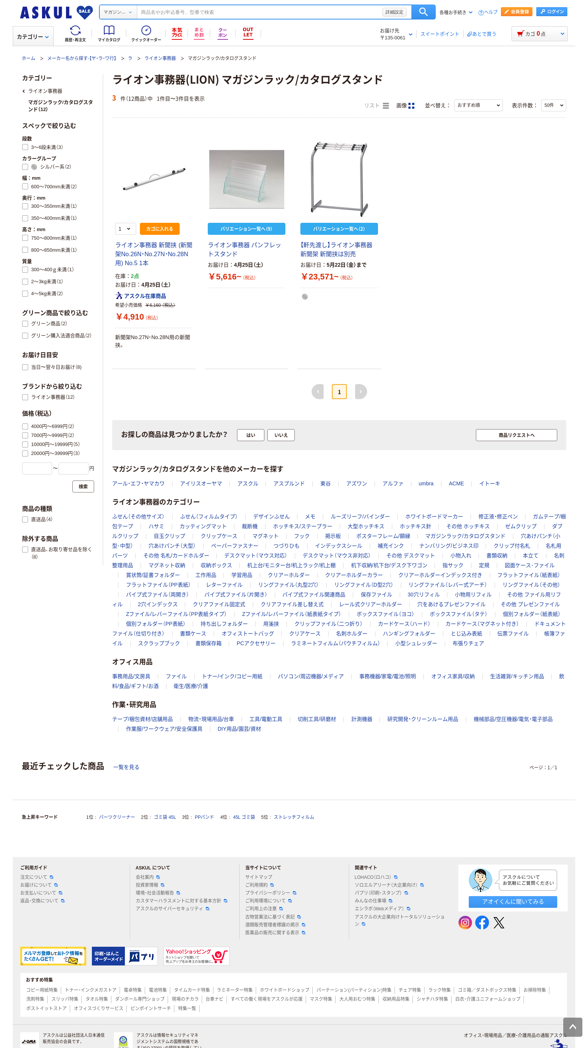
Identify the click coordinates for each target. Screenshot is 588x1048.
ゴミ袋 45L (165, 817)
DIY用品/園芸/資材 (239, 729)
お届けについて (39, 885)
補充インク (391, 546)
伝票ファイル (513, 634)
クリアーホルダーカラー (354, 575)
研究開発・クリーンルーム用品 (422, 719)
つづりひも (286, 546)
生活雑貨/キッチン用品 (517, 676)
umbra (426, 483)
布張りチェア (468, 643)
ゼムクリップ (521, 526)
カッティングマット (203, 526)
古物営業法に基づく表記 (273, 917)
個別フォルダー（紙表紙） (532, 614)
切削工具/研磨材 (317, 719)
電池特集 (158, 990)
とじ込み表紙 (466, 634)
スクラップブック (159, 643)
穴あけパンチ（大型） (172, 546)
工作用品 (205, 575)
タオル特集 (97, 999)
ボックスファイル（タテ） (459, 614)
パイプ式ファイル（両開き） (157, 595)
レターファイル (224, 585)
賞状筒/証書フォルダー (153, 575)
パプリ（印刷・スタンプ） (381, 893)
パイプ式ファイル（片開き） (235, 595)
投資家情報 (150, 885)
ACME (456, 483)
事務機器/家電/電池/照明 (387, 676)
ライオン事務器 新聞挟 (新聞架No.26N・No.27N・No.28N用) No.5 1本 (153, 254)
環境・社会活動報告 (158, 893)
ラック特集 (439, 990)
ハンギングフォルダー (409, 634)
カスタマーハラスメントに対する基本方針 (181, 901)
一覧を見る (126, 767)
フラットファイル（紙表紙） (528, 575)
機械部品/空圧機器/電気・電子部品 (513, 719)
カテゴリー (33, 37)
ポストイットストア (46, 1008)
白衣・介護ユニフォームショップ (487, 999)
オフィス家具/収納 (453, 676)
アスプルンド (289, 483)
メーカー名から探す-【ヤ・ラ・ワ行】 (81, 58)
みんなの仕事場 (373, 901)
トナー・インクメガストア (91, 990)
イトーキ (489, 483)
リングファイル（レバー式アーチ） (447, 585)
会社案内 (148, 877)
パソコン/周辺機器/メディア (311, 676)
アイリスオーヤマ (201, 483)
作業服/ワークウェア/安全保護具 (164, 729)
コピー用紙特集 (42, 990)
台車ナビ (215, 999)
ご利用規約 (259, 885)
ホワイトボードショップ (284, 990)
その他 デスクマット (410, 556)
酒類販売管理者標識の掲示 (275, 925)
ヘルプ (491, 12)
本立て (530, 556)
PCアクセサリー (256, 643)
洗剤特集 (35, 999)
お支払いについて (41, 893)
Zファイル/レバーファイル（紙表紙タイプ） (291, 614)
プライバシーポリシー (270, 893)
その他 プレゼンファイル (530, 604)
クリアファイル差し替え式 (292, 604)
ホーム (28, 58)
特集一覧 (187, 1008)
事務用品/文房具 (131, 676)
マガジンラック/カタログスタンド (465, 536)
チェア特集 (410, 990)
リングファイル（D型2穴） (363, 585)
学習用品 (241, 575)
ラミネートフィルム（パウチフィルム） (335, 643)
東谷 (325, 483)
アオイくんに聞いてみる (513, 901)
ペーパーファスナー (234, 546)
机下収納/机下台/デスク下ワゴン (389, 565)
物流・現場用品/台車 (211, 719)
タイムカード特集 (192, 990)
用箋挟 (271, 624)
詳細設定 (395, 12)
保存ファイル (376, 595)
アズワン (356, 483)
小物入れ (460, 556)
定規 (484, 565)
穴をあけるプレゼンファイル (451, 604)
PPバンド (204, 817)
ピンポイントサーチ (150, 1008)
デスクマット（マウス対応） (255, 556)
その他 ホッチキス (468, 526)
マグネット (265, 536)
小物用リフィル (473, 595)
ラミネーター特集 (235, 990)
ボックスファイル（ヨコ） (385, 614)
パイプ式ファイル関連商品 (313, 595)
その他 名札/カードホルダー (176, 556)
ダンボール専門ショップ (140, 999)
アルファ (393, 483)
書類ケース (193, 634)
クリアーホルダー (289, 575)
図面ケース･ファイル (530, 565)
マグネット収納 (166, 565)
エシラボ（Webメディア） (382, 908)
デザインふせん (271, 516)
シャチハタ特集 (432, 999)
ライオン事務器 (160, 58)
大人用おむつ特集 (357, 999)
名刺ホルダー (352, 634)
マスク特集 (321, 999)
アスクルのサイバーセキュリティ (172, 908)
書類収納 (496, 556)
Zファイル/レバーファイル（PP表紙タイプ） (176, 614)
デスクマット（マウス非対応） (337, 556)
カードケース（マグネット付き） (482, 624)
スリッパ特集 (64, 999)
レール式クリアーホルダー (370, 604)
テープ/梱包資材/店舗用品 (142, 719)
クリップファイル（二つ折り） (328, 624)
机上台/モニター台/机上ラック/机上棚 (291, 565)
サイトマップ (258, 877)
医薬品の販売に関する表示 (275, 932)
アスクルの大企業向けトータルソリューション (400, 920)
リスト (376, 106)
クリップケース (219, 536)
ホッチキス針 (415, 526)
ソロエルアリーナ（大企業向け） (389, 885)
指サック (453, 565)
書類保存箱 (208, 643)
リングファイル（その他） (531, 585)
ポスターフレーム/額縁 (383, 536)
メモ (310, 516)
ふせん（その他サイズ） (138, 516)
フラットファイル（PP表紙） (158, 585)
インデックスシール (338, 546)
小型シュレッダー (416, 643)
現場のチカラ (185, 999)
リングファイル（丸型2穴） (288, 585)
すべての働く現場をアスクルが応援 (267, 999)
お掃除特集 (535, 990)
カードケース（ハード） (404, 624)
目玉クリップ (169, 536)
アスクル (247, 483)
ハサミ (156, 526)
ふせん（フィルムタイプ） (209, 516)
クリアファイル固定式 (219, 604)
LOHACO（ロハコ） (376, 877)
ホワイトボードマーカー (434, 516)
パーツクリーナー (117, 817)
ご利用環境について (268, 901)
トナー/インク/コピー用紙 (232, 676)
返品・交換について (42, 901)
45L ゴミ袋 (244, 817)
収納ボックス (216, 565)
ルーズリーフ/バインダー (360, 516)
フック (302, 536)
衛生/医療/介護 (191, 686)
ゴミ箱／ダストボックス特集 (487, 990)
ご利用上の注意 (264, 908)
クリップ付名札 (512, 546)
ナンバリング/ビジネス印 (448, 546)
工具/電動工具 (265, 719)
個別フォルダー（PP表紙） (156, 624)
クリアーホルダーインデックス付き (440, 575)
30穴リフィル (424, 595)
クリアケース (305, 634)
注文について (36, 877)
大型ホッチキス (366, 526)
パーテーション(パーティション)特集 (354, 990)
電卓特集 (133, 990)
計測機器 (361, 719)
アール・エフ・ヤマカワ (138, 483)
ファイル (176, 676)
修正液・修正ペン (498, 516)
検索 (423, 12)
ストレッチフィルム (294, 817)
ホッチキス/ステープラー (302, 526)
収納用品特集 (396, 999)
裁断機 (250, 526)
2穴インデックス (158, 604)
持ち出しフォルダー (224, 624)
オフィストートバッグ (248, 634)
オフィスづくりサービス (98, 1008)
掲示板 (333, 536)
